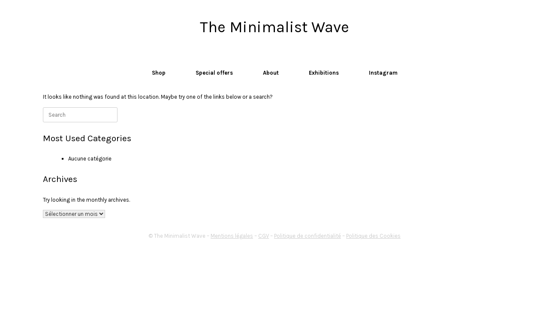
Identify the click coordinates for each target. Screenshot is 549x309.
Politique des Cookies (373, 236)
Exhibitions (324, 73)
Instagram (383, 73)
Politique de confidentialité (307, 236)
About (271, 73)
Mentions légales (232, 236)
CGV (263, 236)
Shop (159, 73)
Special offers (214, 73)
